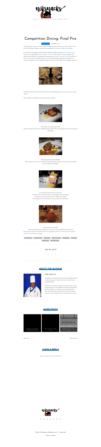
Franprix (64, 92)
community (47, 238)
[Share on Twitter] (52, 253)
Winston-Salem (55, 240)
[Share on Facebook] (48, 253)
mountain (73, 238)
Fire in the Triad (56, 238)
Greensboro (66, 238)
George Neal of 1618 (63, 56)
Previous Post (74, 338)
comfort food (38, 238)
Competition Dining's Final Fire (62, 48)
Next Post (26, 338)
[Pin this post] (45, 253)
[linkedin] (50, 419)
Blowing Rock (45, 43)
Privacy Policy (63, 432)
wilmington (45, 240)
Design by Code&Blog (50, 435)
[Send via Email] (55, 253)
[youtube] (53, 419)
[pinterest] (47, 419)
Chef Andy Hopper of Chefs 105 (46, 54)
